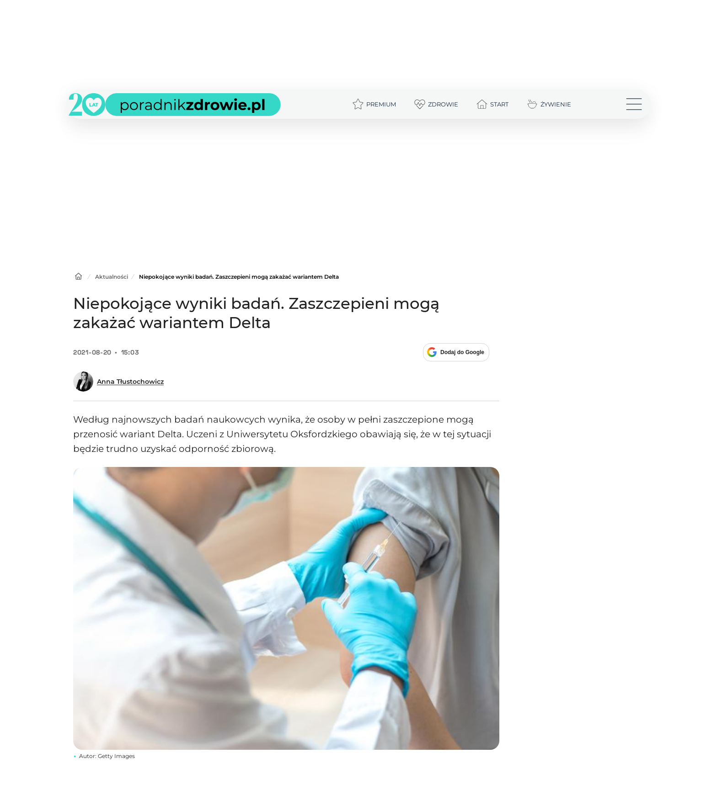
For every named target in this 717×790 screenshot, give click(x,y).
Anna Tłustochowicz (130, 381)
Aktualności (111, 276)
